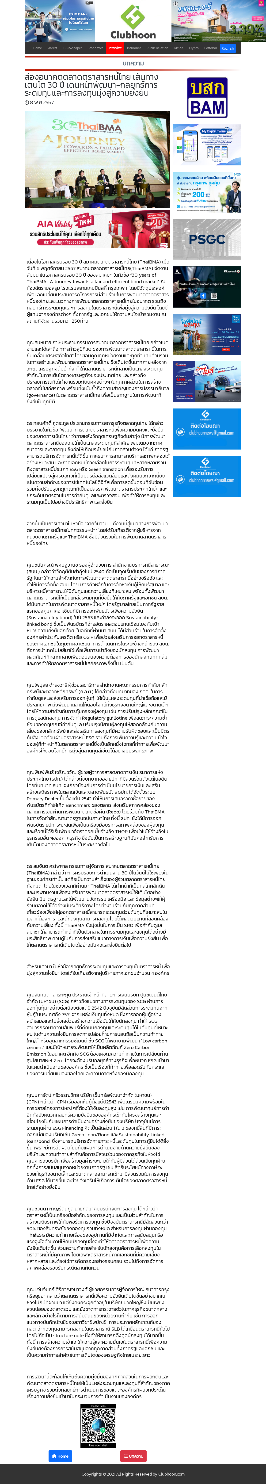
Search (227, 48)
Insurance (134, 47)
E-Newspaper (72, 47)
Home (37, 47)
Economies (95, 47)
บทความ (133, 1456)
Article (178, 47)
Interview (115, 47)
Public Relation (157, 47)
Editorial (211, 47)
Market (52, 47)
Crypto (193, 47)
